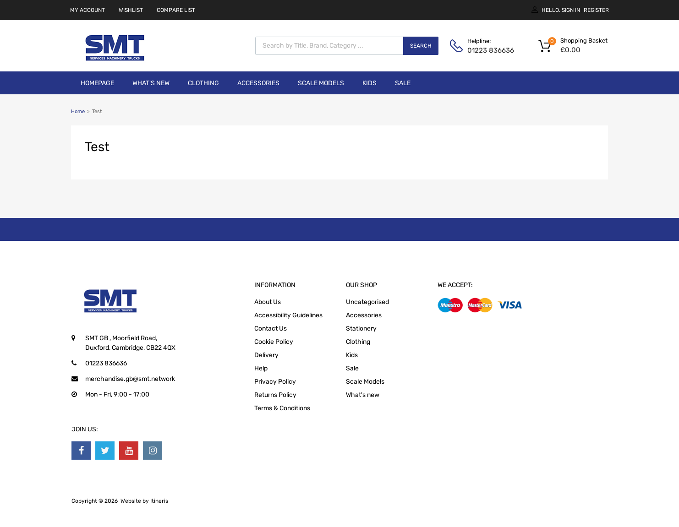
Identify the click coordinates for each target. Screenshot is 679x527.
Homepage (97, 83)
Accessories (258, 83)
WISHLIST (131, 10)
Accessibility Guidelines (288, 315)
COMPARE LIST (176, 10)
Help (261, 368)
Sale (403, 83)
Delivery (266, 355)
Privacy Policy (275, 382)
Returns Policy (275, 395)
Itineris (159, 501)
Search (421, 46)
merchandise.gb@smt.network (130, 379)
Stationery (361, 328)
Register (596, 10)
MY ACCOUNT (87, 10)
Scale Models (321, 83)
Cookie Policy (273, 342)
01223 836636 (489, 50)
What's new (151, 83)
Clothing (203, 83)
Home (78, 111)
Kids (369, 83)
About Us (267, 302)
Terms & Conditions (282, 408)
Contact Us (270, 328)
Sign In (571, 10)
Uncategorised (367, 302)
